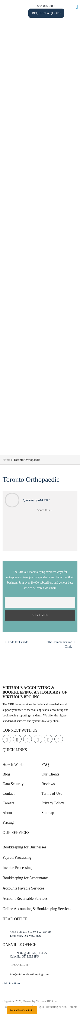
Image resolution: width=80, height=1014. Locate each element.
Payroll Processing (17, 857)
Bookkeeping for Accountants (25, 878)
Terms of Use (52, 793)
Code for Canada (18, 642)
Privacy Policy (53, 803)
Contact (9, 793)
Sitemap (48, 813)
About (7, 813)
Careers (8, 803)
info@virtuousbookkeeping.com (29, 974)
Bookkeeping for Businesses (24, 847)
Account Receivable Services (25, 898)
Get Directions (11, 983)
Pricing (8, 822)
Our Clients (51, 774)
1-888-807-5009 (54, 6)
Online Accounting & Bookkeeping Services (37, 909)
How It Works (13, 764)
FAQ (45, 764)
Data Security (13, 784)
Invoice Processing (17, 868)
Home (6, 459)
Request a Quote (54, 13)
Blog (6, 774)
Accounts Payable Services (23, 888)
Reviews (48, 784)
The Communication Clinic (60, 644)
